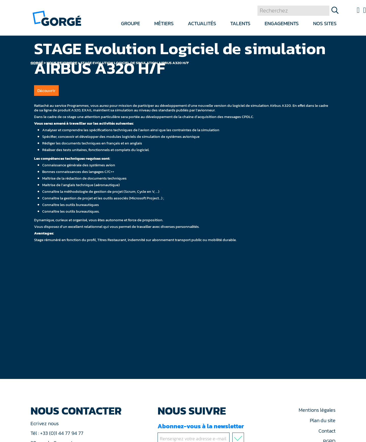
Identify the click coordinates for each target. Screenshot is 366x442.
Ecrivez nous (45, 423)
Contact (326, 431)
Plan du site (323, 420)
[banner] (57, 18)
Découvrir (46, 90)
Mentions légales (317, 410)
